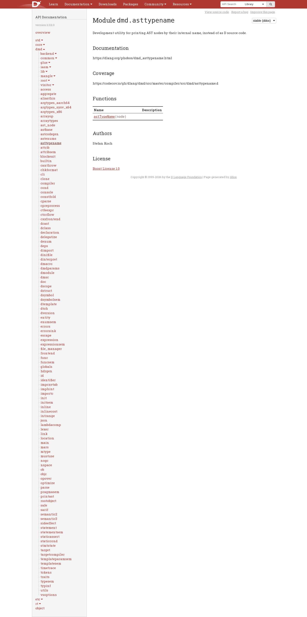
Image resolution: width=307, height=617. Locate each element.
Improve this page (262, 12)
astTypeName (104, 117)
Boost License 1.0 (106, 168)
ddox (233, 177)
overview (42, 32)
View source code (217, 12)
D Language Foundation (186, 177)
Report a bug (239, 12)
